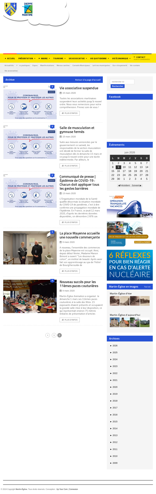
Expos (36, 65)
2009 (113, 463)
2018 (113, 401)
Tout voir (147, 287)
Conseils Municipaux (85, 65)
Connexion (73, 489)
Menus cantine (66, 65)
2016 (113, 415)
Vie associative (11, 70)
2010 (113, 456)
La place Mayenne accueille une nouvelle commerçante (79, 238)
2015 (113, 422)
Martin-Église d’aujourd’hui (125, 315)
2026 (113, 346)
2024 (113, 359)
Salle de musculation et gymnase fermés (80, 130)
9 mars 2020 (67, 247)
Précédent (125, 185)
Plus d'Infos (70, 118)
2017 (113, 408)
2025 (113, 353)
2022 (113, 373)
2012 (113, 442)
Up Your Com (62, 489)
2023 (113, 366)
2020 (113, 387)
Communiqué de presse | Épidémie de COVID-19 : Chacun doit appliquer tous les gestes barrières (81, 183)
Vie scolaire (141, 65)
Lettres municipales (105, 65)
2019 (113, 394)
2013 (113, 435)
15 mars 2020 (68, 97)
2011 (113, 449)
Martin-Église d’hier (120, 293)
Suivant (135, 185)
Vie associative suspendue (72, 90)
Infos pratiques (24, 65)
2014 (113, 429)
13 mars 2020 (68, 194)
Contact (142, 58)
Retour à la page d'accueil (88, 80)
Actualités (9, 65)
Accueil (10, 58)
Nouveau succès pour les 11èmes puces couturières (81, 291)
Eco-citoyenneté (125, 65)
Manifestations (50, 65)
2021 (113, 380)
